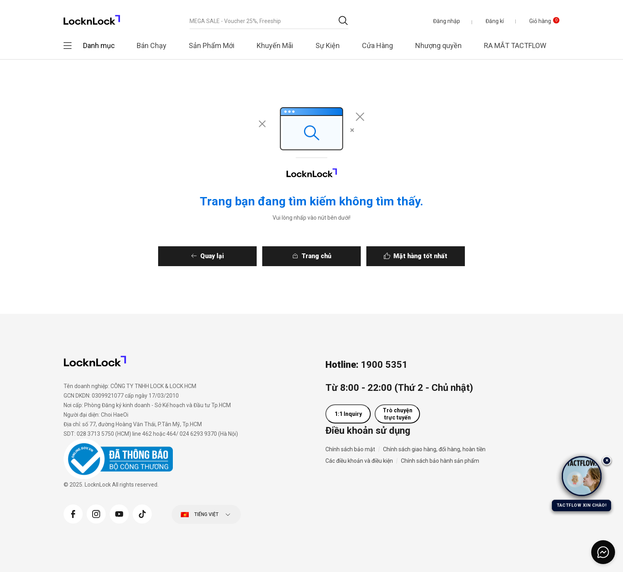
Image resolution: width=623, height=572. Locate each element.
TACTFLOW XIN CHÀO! (581, 505)
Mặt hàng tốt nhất (421, 256)
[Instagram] (96, 513)
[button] (446, 21)
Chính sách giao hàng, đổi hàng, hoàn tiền (434, 449)
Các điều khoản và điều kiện (359, 461)
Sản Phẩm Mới (211, 45)
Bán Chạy (151, 45)
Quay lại (211, 256)
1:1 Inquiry (348, 414)
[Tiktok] (142, 513)
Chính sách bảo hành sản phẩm (440, 461)
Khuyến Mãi (275, 45)
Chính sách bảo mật (350, 449)
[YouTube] (119, 513)
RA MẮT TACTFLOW (515, 45)
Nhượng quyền (438, 45)
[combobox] (269, 21)
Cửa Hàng (377, 45)
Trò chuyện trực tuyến (397, 414)
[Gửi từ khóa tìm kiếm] (343, 20)
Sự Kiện (327, 45)
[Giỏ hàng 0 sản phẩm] (538, 21)
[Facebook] (73, 513)
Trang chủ (316, 256)
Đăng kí (495, 21)
